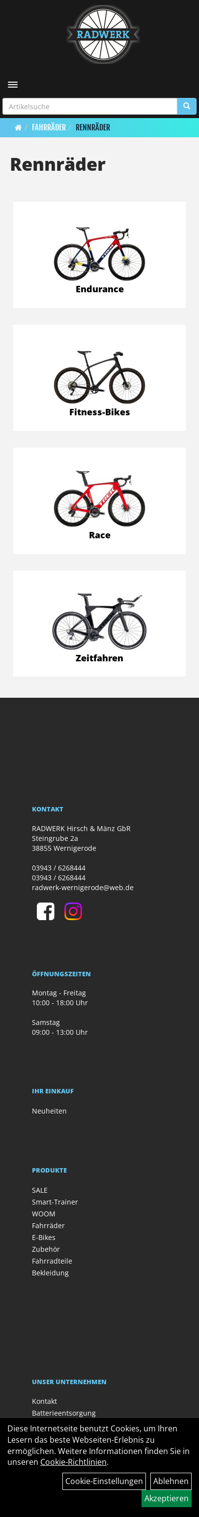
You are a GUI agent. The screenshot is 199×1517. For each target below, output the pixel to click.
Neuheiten (49, 1110)
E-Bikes (44, 1237)
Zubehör (46, 1249)
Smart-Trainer (55, 1202)
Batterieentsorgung (64, 1413)
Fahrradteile (52, 1261)
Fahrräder (49, 127)
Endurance (100, 289)
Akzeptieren (166, 1498)
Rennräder (93, 127)
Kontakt (44, 1401)
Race (100, 535)
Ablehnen (171, 1481)
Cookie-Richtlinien (73, 1461)
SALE (40, 1190)
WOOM (44, 1213)
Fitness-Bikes (99, 412)
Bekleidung (50, 1272)
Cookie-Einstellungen (104, 1481)
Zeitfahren (99, 658)
